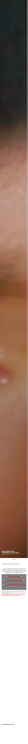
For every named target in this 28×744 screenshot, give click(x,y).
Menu (14, 559)
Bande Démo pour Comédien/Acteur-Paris (10, 552)
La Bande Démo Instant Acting (8, 724)
